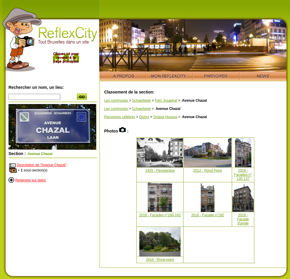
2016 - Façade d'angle (243, 219)
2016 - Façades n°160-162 (160, 215)
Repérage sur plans (30, 180)
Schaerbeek (141, 100)
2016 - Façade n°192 (207, 215)
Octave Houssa (165, 117)
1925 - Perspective (159, 171)
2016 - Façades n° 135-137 (243, 175)
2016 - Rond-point (160, 260)
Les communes (116, 100)
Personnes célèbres (119, 117)
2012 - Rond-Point (207, 171)
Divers (144, 117)
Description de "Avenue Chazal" (41, 165)
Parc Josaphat (166, 100)
